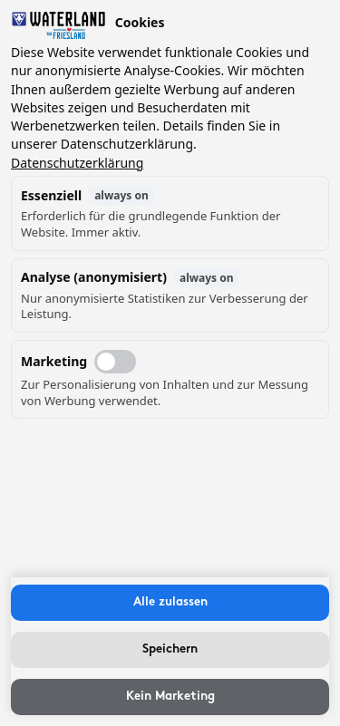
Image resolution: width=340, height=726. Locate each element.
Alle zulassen (170, 602)
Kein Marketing (170, 696)
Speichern (170, 649)
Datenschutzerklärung (77, 162)
